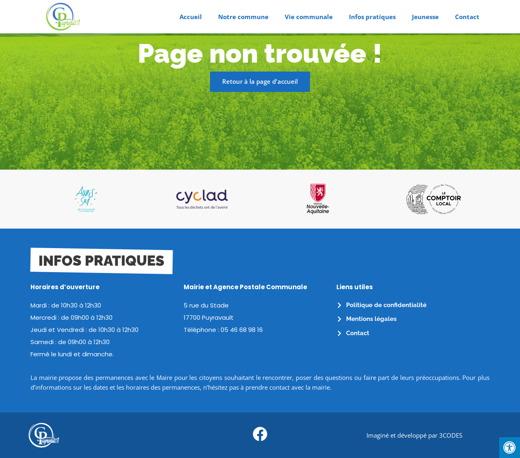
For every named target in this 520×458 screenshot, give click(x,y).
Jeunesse (425, 17)
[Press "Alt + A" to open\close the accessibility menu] (509, 447)
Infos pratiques (372, 17)
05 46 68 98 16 (242, 329)
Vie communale (309, 17)
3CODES (450, 435)
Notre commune (243, 17)
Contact (467, 17)
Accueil (191, 17)
